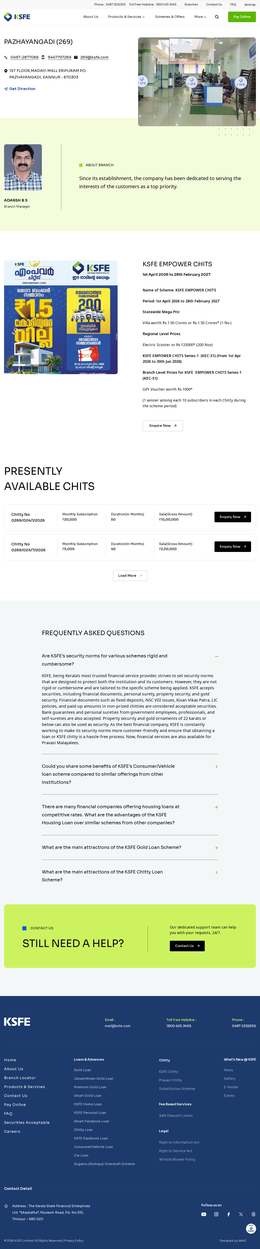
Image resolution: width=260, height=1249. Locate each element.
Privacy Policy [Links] (73, 1240)
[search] (217, 17)
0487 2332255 (244, 1026)
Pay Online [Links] (242, 17)
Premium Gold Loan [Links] (90, 1087)
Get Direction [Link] (22, 89)
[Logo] (17, 17)
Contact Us (187, 946)
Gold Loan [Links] (82, 1070)
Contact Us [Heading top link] (214, 4)
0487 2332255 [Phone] (116, 4)
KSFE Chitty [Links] (168, 1072)
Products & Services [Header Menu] (124, 17)
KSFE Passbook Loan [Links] (91, 1138)
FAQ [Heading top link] (233, 4)
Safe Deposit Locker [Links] (176, 1115)
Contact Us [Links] (15, 1096)
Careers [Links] (12, 1131)
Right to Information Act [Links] (179, 1142)
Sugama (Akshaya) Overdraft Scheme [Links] (104, 1164)
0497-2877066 (25, 57)
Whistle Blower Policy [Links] (177, 1159)
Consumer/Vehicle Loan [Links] (93, 1147)
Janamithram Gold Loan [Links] (93, 1078)
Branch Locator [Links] (20, 1078)
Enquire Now (163, 426)
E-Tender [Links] (231, 1087)
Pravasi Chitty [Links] (170, 1080)
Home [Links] (10, 1060)
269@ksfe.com (94, 57)
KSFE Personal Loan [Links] (90, 1113)
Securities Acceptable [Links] (27, 1122)
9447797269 (59, 57)
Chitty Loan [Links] (83, 1130)
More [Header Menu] (198, 17)
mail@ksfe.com (118, 1026)
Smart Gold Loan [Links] (88, 1096)
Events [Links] (229, 1096)
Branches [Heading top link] (191, 4)
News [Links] (228, 1070)
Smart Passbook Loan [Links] (91, 1121)
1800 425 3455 (178, 1026)
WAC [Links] (242, 1240)
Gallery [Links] (229, 1078)
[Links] (17, 1022)
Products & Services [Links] (24, 1087)
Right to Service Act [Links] (175, 1151)
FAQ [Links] (8, 1113)
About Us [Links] (90, 17)
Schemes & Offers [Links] (170, 17)
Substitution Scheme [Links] (177, 1089)
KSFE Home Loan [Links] (88, 1104)
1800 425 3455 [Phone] (166, 4)
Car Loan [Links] (81, 1155)
